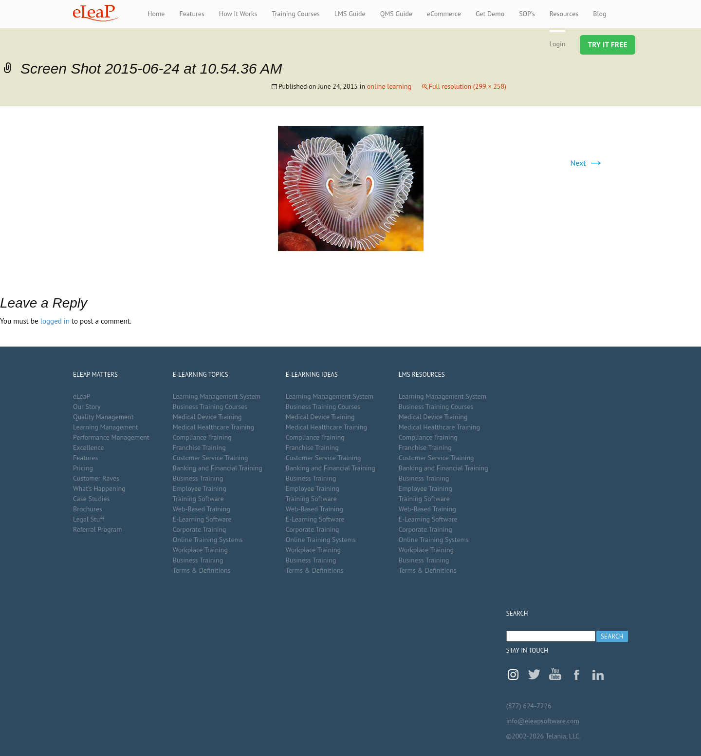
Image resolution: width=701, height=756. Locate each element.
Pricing (83, 468)
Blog (599, 13)
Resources (564, 13)
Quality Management (103, 416)
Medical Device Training (207, 416)
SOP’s (527, 13)
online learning (389, 86)
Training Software (198, 498)
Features (191, 13)
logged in (55, 321)
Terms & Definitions (202, 570)
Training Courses (295, 13)
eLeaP (95, 13)
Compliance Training (202, 437)
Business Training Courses (210, 406)
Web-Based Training (201, 508)
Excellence (88, 447)
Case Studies (91, 498)
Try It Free (607, 44)
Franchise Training (199, 447)
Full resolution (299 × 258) (467, 86)
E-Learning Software (202, 519)
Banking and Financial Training (217, 468)
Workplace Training (200, 549)
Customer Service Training (210, 457)
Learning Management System (216, 396)
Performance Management (111, 437)
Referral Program (97, 529)
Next (587, 163)
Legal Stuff (88, 519)
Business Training (198, 478)
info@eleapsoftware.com (542, 721)
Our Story (86, 406)
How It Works (238, 13)
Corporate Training (199, 529)
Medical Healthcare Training (213, 427)
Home (156, 13)
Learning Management (105, 427)
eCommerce (444, 13)
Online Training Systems (208, 539)
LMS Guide (350, 13)
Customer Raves (96, 478)
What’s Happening (99, 488)
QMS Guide (396, 13)
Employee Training (199, 488)
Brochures (87, 508)
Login (558, 43)
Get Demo (490, 13)
